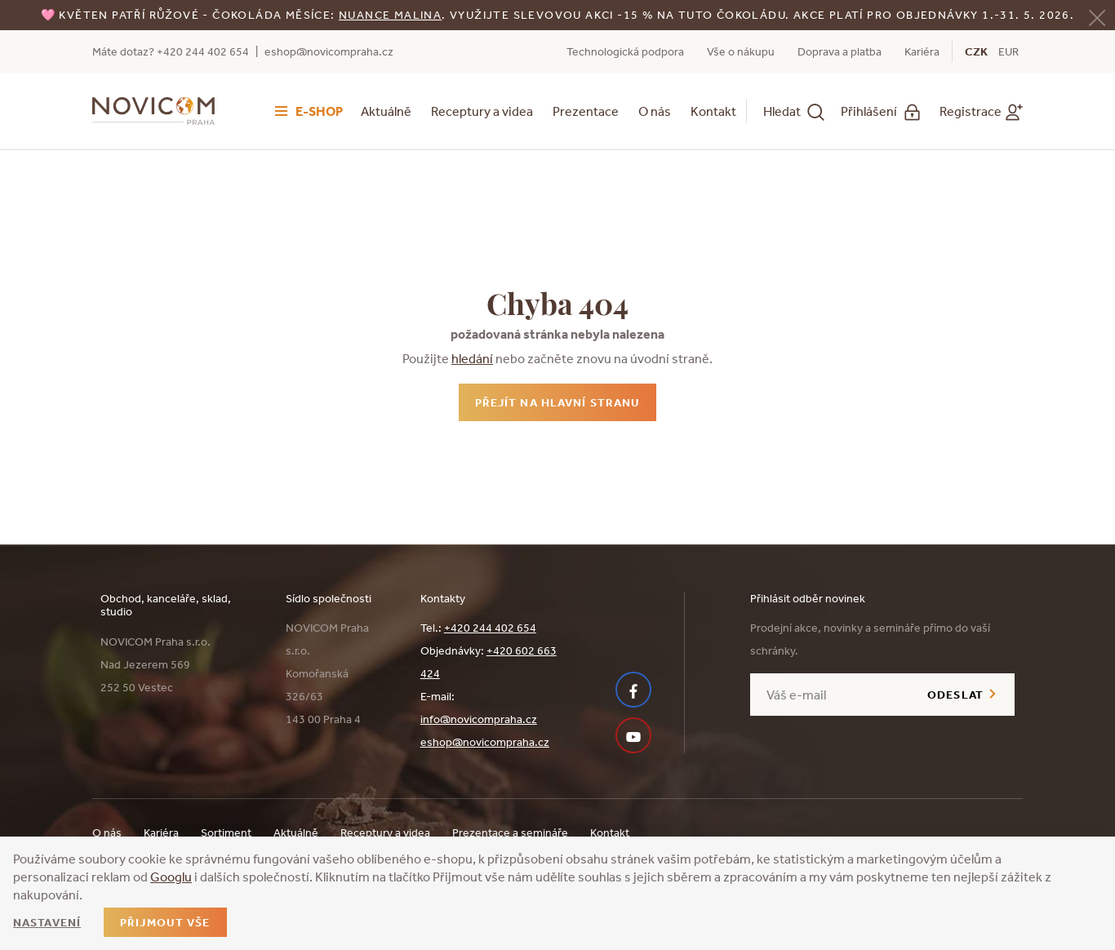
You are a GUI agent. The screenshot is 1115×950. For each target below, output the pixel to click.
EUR (1008, 51)
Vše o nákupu (741, 51)
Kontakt (713, 111)
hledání (472, 358)
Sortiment (226, 832)
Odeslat (955, 694)
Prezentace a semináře (510, 832)
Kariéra (922, 51)
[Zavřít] (1097, 16)
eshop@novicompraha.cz (328, 51)
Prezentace (586, 111)
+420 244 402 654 (490, 627)
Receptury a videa (482, 111)
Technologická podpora (625, 51)
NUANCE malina (390, 14)
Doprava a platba (839, 51)
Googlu (171, 876)
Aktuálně (386, 111)
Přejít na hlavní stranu (558, 402)
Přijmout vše (165, 922)
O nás (654, 111)
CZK (976, 51)
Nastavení (47, 922)
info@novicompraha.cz (478, 719)
